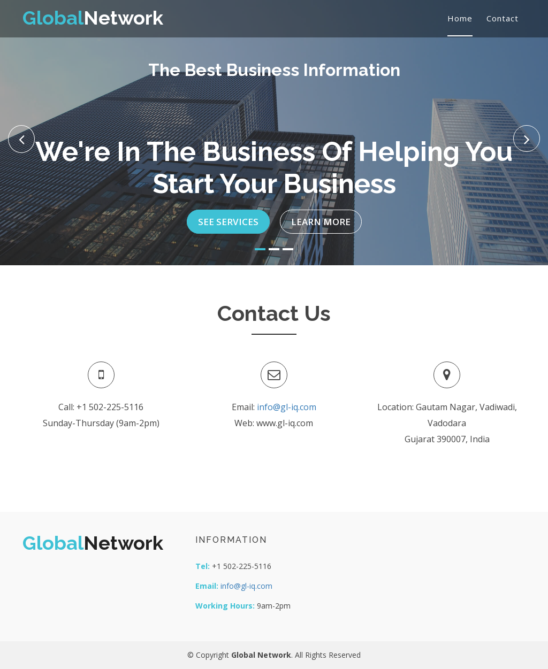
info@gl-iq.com (286, 407)
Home (460, 18)
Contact (502, 18)
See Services (228, 216)
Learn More (321, 216)
